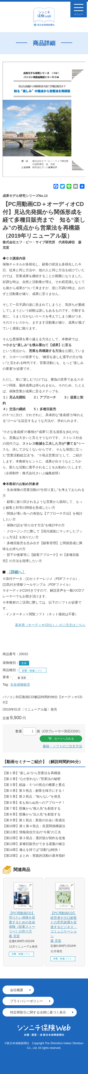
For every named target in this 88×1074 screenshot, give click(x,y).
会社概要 (16, 990)
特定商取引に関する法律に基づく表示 (38, 1012)
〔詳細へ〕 (16, 572)
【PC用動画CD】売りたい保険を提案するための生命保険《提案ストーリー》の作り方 (23, 925)
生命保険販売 (20, 684)
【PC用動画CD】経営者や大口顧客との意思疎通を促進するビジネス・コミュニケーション (64, 927)
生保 (24, 663)
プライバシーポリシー (26, 1001)
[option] (44, 119)
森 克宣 (22, 677)
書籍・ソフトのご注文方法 (62, 746)
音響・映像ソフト (32, 670)
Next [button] (83, 922)
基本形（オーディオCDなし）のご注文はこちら (50, 625)
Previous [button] (5, 922)
